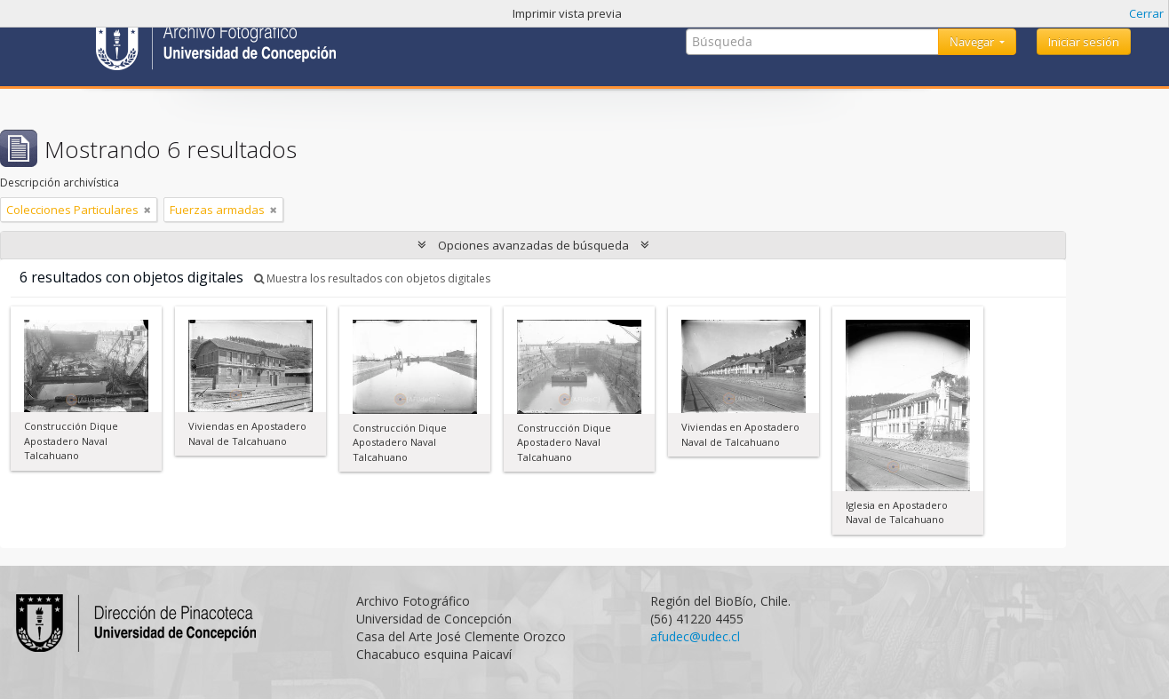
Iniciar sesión (1083, 42)
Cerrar (1146, 13)
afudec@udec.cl (695, 636)
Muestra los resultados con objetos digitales (372, 278)
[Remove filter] (147, 209)
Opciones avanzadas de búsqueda (533, 245)
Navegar (973, 42)
